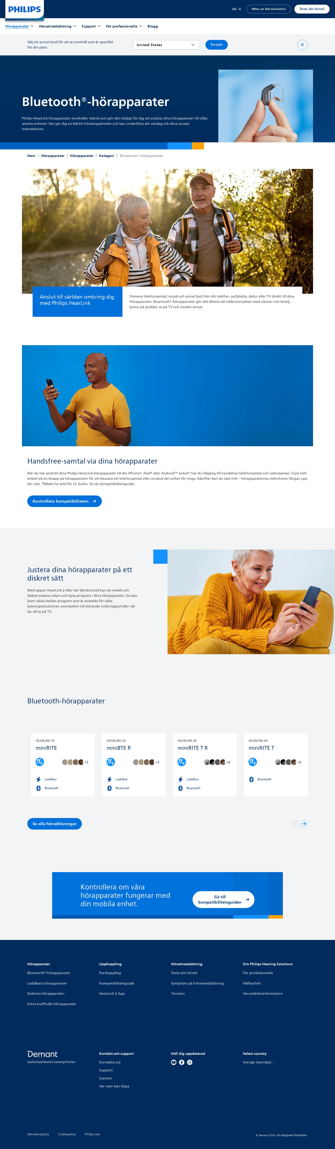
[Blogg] (153, 26)
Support (106, 1061)
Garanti (105, 1069)
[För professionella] (122, 26)
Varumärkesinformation (263, 987)
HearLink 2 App (112, 987)
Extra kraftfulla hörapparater (52, 995)
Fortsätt (217, 44)
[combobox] (163, 44)
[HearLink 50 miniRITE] (63, 765)
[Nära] (302, 44)
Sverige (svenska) (259, 1053)
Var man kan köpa (114, 1077)
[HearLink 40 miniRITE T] (276, 765)
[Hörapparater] (17, 26)
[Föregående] (295, 823)
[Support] (89, 26)
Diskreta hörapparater (46, 987)
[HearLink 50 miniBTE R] (134, 765)
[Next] (304, 823)
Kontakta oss (110, 1053)
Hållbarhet (252, 980)
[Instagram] (189, 1053)
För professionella (258, 972)
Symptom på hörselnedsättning (198, 980)
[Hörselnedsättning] (55, 26)
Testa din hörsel (312, 9)
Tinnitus (178, 987)
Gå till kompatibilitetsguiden (223, 899)
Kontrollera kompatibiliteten (65, 501)
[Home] (24, 10)
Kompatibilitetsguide (117, 980)
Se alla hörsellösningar (55, 823)
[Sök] (236, 9)
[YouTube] (173, 1053)
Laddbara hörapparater (47, 980)
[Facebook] (181, 1053)
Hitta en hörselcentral (269, 9)
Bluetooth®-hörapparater (49, 972)
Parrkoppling (110, 972)
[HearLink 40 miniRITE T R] (205, 765)
